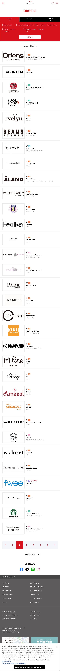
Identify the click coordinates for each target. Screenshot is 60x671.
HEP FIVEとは (6, 587)
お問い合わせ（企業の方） (9, 618)
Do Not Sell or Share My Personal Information (29, 667)
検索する (30, 37)
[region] (30, 657)
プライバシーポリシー (36, 612)
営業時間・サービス (35, 594)
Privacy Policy (6, 661)
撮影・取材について (35, 615)
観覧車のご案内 (6, 591)
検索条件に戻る (30, 554)
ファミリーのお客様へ (36, 598)
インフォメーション (7, 594)
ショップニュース (34, 583)
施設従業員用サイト (35, 602)
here (28, 648)
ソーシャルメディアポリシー (10, 615)
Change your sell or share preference (14, 663)
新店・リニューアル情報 (36, 587)
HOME (4, 577)
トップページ (5, 583)
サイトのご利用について (8, 612)
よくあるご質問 (6, 598)
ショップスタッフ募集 (36, 591)
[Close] (57, 646)
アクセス (4, 602)
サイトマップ (33, 618)
